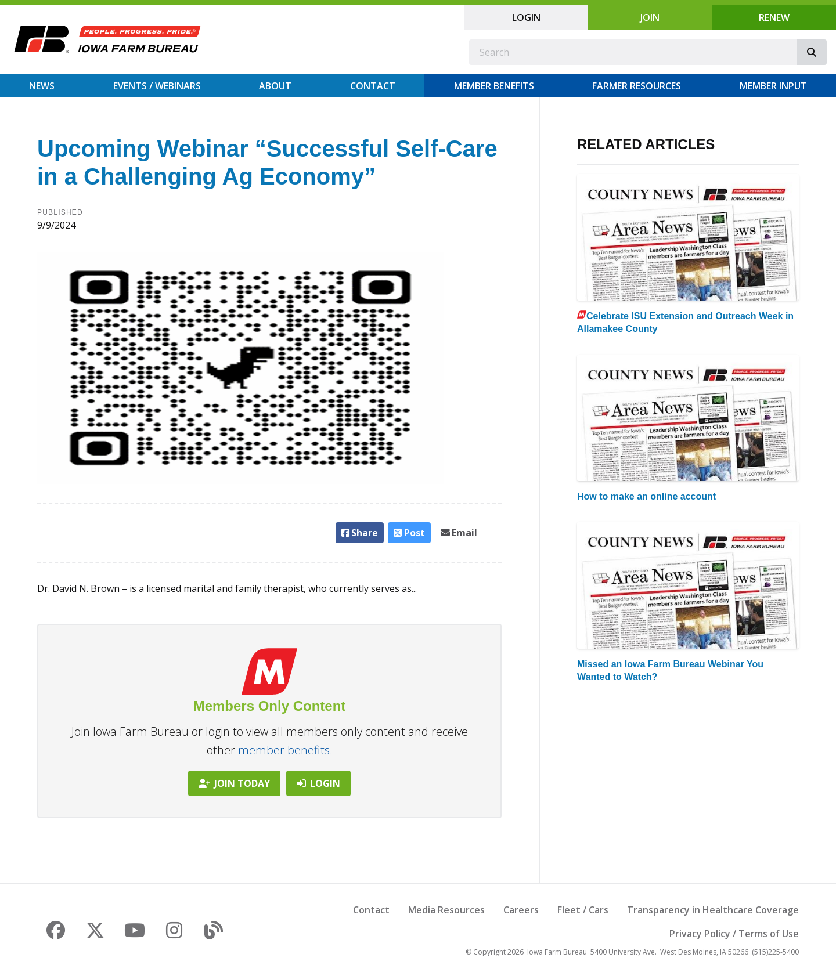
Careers (521, 909)
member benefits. (285, 750)
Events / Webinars (157, 85)
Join (650, 17)
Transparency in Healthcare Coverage (713, 909)
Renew (774, 17)
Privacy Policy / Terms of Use (734, 933)
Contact (372, 85)
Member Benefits (494, 85)
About (275, 85)
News (42, 85)
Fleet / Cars (582, 909)
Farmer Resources (636, 85)
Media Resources (446, 909)
